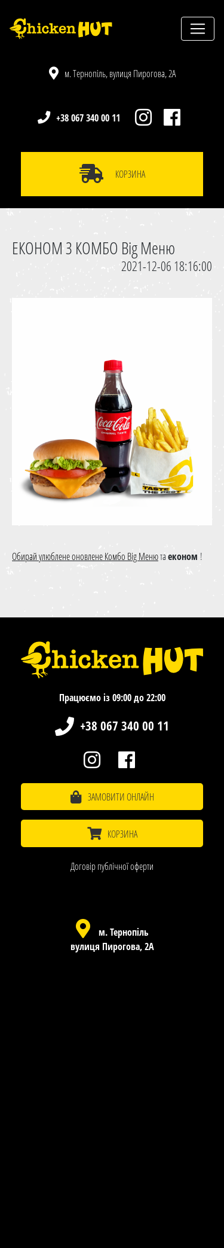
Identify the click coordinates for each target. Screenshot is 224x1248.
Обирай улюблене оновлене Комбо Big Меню (85, 556)
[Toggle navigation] (197, 29)
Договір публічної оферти (112, 866)
